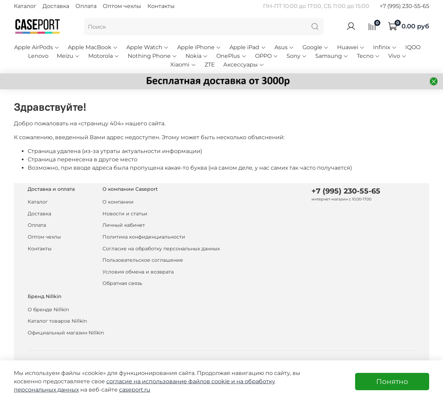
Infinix (385, 47)
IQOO (413, 47)
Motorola (103, 56)
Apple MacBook (93, 47)
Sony (297, 56)
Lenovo (38, 56)
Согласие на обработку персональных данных (161, 248)
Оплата (86, 6)
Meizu (68, 56)
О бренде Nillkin (48, 309)
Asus (284, 47)
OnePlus (231, 56)
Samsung (332, 56)
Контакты (161, 6)
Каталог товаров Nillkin (57, 321)
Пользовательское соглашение (142, 260)
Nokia (197, 56)
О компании (118, 202)
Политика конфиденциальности (143, 237)
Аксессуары (243, 64)
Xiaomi (183, 64)
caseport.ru (134, 389)
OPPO (266, 56)
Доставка (56, 6)
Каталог (25, 6)
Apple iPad (247, 47)
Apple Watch (147, 47)
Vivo (397, 56)
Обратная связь (122, 283)
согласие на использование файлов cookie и (171, 381)
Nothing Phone (152, 56)
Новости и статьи (124, 214)
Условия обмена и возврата (138, 272)
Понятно (392, 381)
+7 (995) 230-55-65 (404, 6)
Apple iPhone (199, 47)
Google (315, 47)
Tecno (368, 56)
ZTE (210, 64)
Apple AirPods (37, 47)
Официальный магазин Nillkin (66, 333)
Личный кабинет (123, 225)
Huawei (351, 47)
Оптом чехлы (122, 6)
